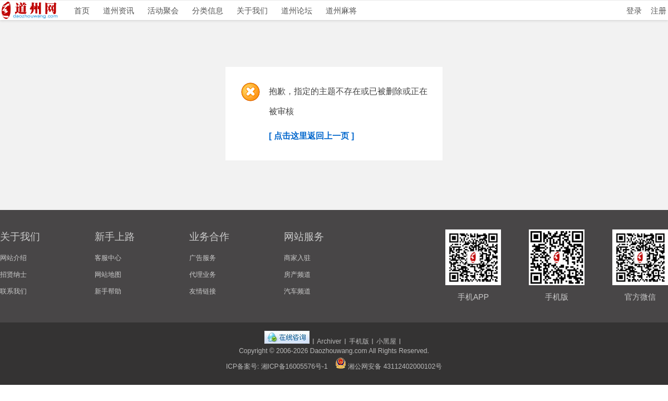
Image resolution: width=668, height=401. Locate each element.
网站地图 (108, 274)
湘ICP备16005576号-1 (294, 366)
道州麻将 (341, 10)
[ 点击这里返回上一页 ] (311, 135)
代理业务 (202, 274)
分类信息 (207, 10)
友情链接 (202, 291)
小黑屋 (386, 341)
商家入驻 (297, 258)
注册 (658, 10)
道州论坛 (296, 10)
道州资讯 (118, 10)
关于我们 (252, 10)
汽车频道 (297, 291)
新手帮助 (108, 291)
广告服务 (202, 258)
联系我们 (13, 291)
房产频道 (297, 274)
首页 (82, 10)
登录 (634, 10)
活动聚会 (163, 10)
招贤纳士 (13, 274)
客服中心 (108, 258)
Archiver (329, 341)
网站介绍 (13, 258)
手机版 (359, 341)
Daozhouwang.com (338, 351)
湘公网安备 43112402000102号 (388, 366)
